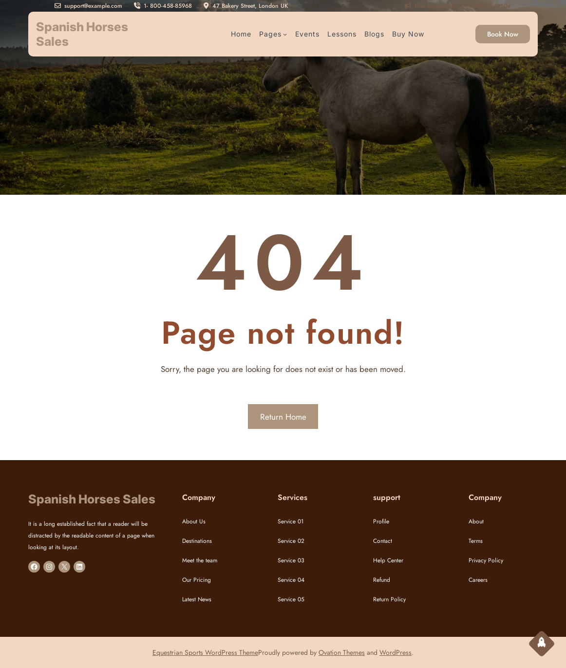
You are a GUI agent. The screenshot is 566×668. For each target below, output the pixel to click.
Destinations (197, 541)
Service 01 (290, 521)
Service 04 (291, 579)
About (476, 521)
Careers (478, 579)
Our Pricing (196, 579)
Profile (381, 521)
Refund (381, 579)
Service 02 (291, 541)
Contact (382, 541)
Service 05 (291, 599)
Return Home (283, 417)
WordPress (395, 652)
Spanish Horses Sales (91, 499)
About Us (194, 521)
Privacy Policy (486, 560)
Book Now (502, 34)
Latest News (196, 599)
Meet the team (199, 560)
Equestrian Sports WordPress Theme (205, 652)
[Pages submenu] (285, 34)
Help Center (388, 560)
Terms (476, 541)
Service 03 (291, 560)
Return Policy (389, 599)
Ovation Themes (342, 652)
